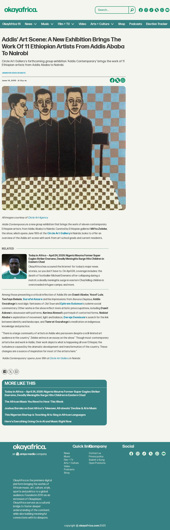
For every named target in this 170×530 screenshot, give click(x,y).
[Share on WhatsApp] (122, 80)
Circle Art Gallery (59, 358)
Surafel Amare (32, 299)
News (28, 24)
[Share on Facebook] (112, 80)
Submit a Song (97, 459)
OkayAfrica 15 (11, 24)
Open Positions (97, 463)
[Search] (131, 10)
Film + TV (64, 24)
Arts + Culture (99, 24)
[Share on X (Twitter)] (117, 80)
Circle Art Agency (38, 217)
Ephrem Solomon (71, 303)
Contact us (95, 453)
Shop (121, 24)
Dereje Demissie (74, 317)
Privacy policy (96, 456)
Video (82, 24)
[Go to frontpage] (21, 10)
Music (45, 24)
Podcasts (135, 24)
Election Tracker (157, 24)
